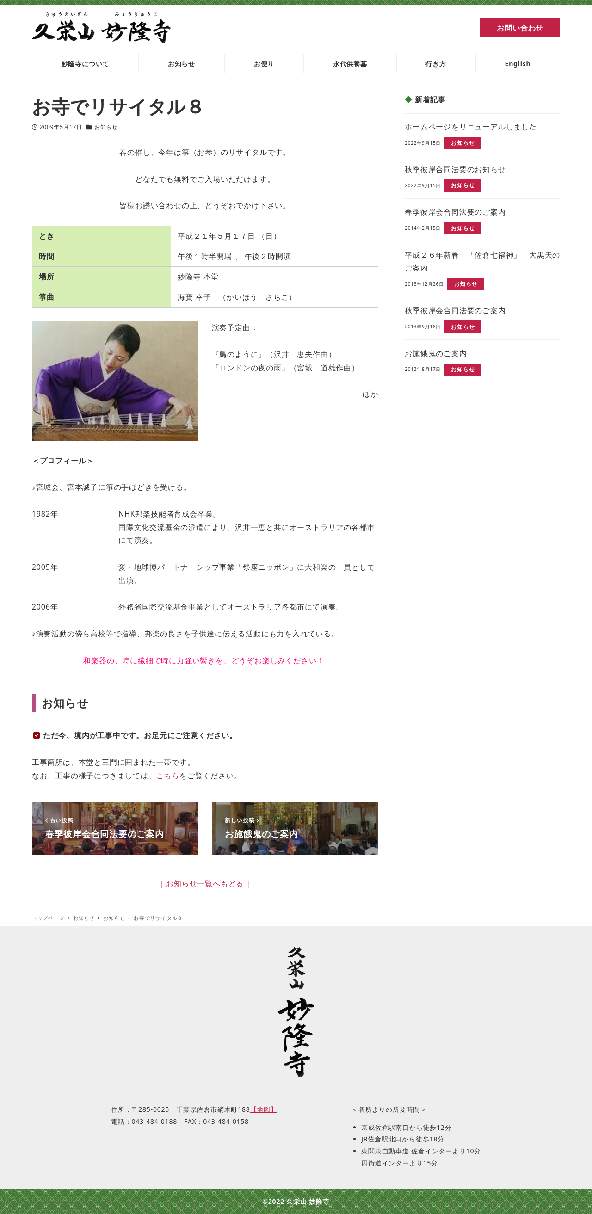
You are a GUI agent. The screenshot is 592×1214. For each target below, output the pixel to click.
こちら (167, 775)
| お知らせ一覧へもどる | (205, 883)
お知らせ (106, 127)
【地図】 (264, 1109)
